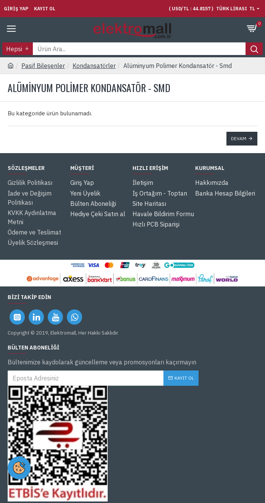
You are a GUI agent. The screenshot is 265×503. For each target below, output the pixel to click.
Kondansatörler (94, 66)
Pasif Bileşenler (43, 66)
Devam (238, 138)
